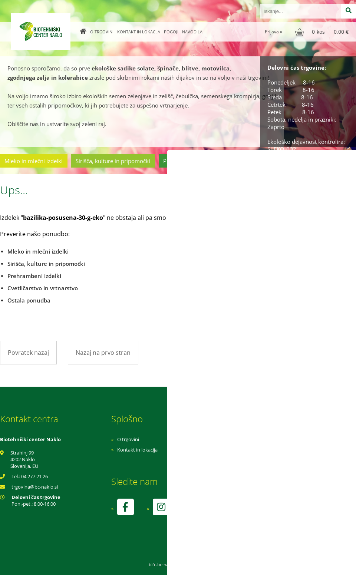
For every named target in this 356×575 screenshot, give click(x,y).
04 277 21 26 (34, 476)
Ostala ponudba (327, 161)
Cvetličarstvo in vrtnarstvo (260, 161)
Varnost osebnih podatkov (246, 460)
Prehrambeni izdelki (188, 161)
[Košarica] (323, 32)
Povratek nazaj (28, 352)
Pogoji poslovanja (236, 449)
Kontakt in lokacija (138, 31)
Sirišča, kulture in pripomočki (113, 161)
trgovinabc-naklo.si (34, 486)
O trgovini (101, 31)
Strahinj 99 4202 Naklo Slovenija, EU (24, 459)
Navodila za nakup (237, 439)
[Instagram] (161, 507)
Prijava (273, 32)
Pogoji (171, 31)
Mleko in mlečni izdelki (33, 161)
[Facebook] (125, 507)
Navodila (192, 31)
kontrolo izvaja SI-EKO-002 (246, 512)
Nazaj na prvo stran (103, 352)
